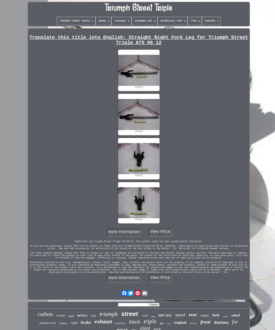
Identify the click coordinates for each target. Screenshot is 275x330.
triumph (108, 314)
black (134, 322)
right (74, 323)
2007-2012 (165, 315)
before (82, 315)
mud (169, 324)
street (129, 313)
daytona (221, 322)
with (93, 315)
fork (215, 315)
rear (193, 314)
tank (153, 316)
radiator (63, 323)
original (180, 322)
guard (71, 316)
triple (150, 321)
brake (86, 322)
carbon (45, 314)
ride (145, 315)
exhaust (103, 321)
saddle (225, 316)
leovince (193, 323)
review (60, 315)
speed (180, 314)
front (205, 322)
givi (161, 323)
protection (121, 323)
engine (204, 315)
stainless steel (47, 323)
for (235, 322)
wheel (236, 315)
